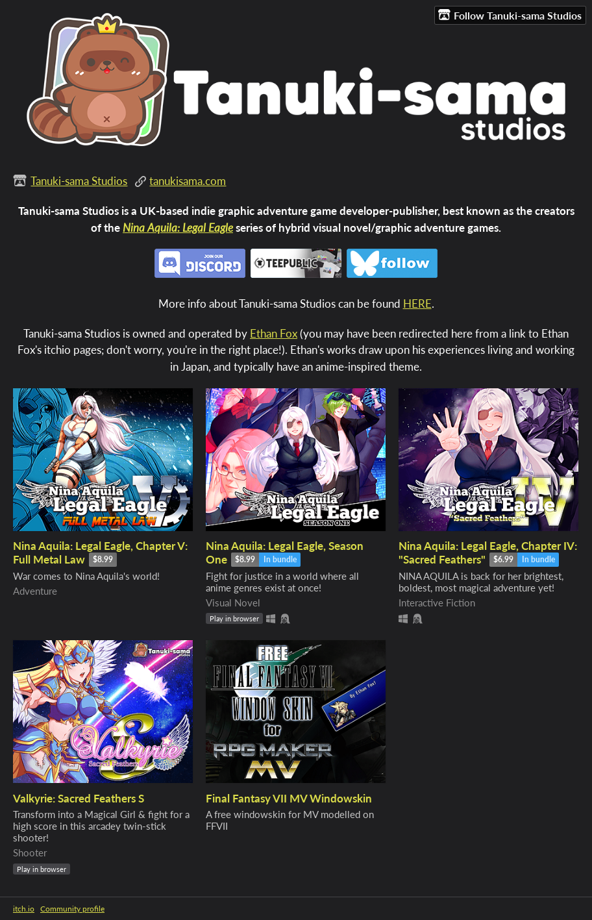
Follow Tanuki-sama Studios (510, 14)
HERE (417, 303)
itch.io (23, 909)
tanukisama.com (187, 181)
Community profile (72, 909)
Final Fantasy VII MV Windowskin (289, 798)
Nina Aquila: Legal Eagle (178, 227)
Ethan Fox (273, 333)
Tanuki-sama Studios (79, 181)
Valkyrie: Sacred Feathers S (78, 798)
